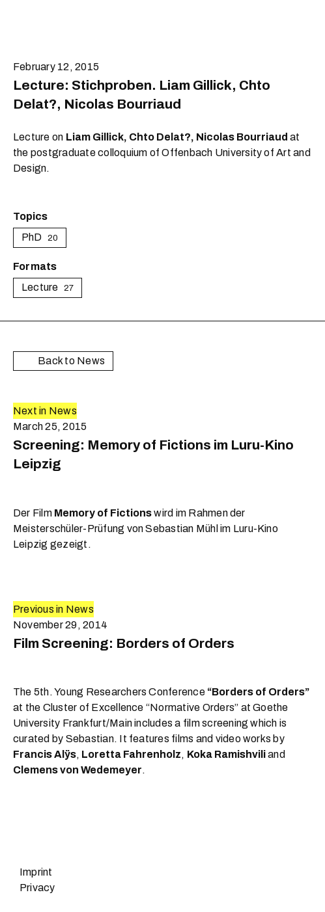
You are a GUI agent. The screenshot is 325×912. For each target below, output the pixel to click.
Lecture (47, 287)
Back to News (63, 361)
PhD (39, 237)
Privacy (37, 887)
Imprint (36, 872)
